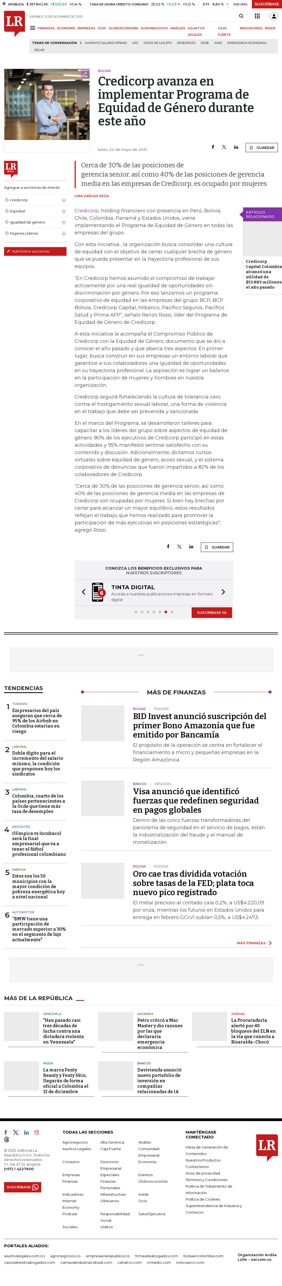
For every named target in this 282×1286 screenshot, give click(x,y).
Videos (106, 1226)
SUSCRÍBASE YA (212, 612)
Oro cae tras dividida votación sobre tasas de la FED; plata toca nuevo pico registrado (193, 883)
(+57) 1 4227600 (19, 1168)
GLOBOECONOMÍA (123, 28)
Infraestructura (113, 1194)
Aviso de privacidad (203, 1172)
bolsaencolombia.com (203, 1255)
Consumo (71, 1161)
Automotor (23, 912)
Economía (147, 1161)
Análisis (144, 1142)
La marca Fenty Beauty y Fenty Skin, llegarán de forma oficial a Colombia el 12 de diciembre (65, 1080)
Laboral (19, 746)
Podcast (69, 1213)
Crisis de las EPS (158, 43)
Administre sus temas (28, 251)
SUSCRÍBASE (267, 4)
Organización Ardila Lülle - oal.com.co (257, 1256)
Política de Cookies (203, 1198)
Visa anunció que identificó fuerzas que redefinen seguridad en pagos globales (196, 800)
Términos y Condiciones (206, 1179)
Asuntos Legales (76, 1148)
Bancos (144, 1063)
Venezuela (52, 1013)
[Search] (241, 16)
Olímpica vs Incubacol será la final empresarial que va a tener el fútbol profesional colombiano (39, 843)
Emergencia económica (247, 43)
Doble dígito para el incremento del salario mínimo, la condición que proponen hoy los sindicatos (37, 763)
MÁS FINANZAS (251, 942)
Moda (48, 1063)
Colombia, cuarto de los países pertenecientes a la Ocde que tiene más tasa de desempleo (38, 803)
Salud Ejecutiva (151, 1213)
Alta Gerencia (112, 1142)
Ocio (142, 1200)
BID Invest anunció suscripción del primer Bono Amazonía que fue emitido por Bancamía (200, 725)
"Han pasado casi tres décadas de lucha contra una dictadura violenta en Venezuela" (63, 1030)
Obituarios (109, 1200)
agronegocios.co (65, 1255)
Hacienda (145, 1013)
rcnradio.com (159, 1262)
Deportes (21, 826)
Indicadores (72, 1194)
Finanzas (70, 1181)
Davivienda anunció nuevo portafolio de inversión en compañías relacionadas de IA (159, 1080)
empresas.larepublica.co (108, 1255)
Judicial (238, 1013)
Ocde (205, 43)
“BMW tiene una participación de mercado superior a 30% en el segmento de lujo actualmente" (39, 929)
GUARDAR (261, 147)
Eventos (145, 1174)
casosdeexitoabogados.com (29, 1262)
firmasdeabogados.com (156, 1255)
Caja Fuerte (110, 1148)
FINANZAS (46, 28)
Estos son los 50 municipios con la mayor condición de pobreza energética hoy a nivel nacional (38, 886)
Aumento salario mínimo (106, 43)
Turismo (19, 703)
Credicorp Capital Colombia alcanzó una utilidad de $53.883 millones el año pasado (264, 274)
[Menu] (33, 27)
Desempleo (186, 43)
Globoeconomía (152, 1181)
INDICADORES (251, 28)
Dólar (39, 50)
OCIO (102, 28)
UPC (135, 43)
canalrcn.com (130, 1262)
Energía (19, 869)
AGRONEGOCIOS (154, 28)
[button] (82, 592)
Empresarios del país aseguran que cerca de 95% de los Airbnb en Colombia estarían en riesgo (37, 720)
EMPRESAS (86, 28)
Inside (143, 1194)
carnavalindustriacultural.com (86, 1262)
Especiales (109, 1174)
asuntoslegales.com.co (24, 1255)
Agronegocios (75, 1142)
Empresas (71, 1174)
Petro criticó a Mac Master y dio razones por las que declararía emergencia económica (160, 1033)
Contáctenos (197, 1166)
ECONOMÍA (66, 28)
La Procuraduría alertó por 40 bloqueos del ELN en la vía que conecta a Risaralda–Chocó (253, 1030)
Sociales (69, 1226)
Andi (218, 43)
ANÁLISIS (177, 28)
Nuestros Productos (203, 1159)
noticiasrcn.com (190, 1262)
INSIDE (270, 28)
